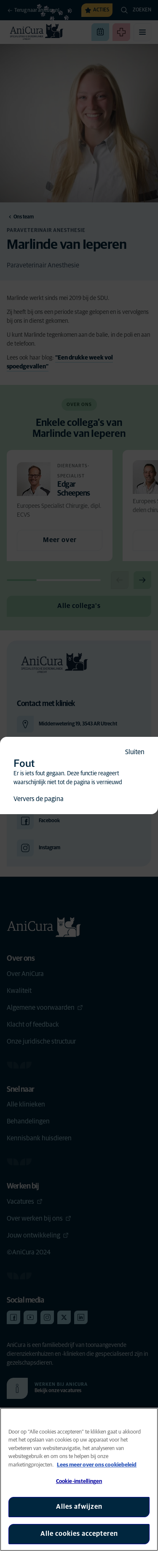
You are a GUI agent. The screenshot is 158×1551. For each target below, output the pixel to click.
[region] (79, 1479)
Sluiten (135, 752)
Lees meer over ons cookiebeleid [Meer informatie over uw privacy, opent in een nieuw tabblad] (97, 1465)
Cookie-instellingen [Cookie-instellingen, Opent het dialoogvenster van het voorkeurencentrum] (79, 1481)
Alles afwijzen (79, 1506)
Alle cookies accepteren (79, 1533)
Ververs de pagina (38, 799)
